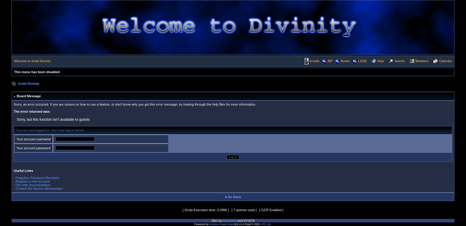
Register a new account (32, 181)
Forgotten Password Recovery (37, 178)
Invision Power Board (221, 224)
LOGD (362, 61)
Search (399, 61)
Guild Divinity (28, 83)
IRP (330, 61)
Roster (345, 61)
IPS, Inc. (267, 224)
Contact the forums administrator (39, 188)
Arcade (314, 61)
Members (422, 61)
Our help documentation (32, 185)
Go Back (234, 197)
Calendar (445, 61)
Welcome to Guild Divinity (32, 61)
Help (380, 61)
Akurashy (230, 220)
